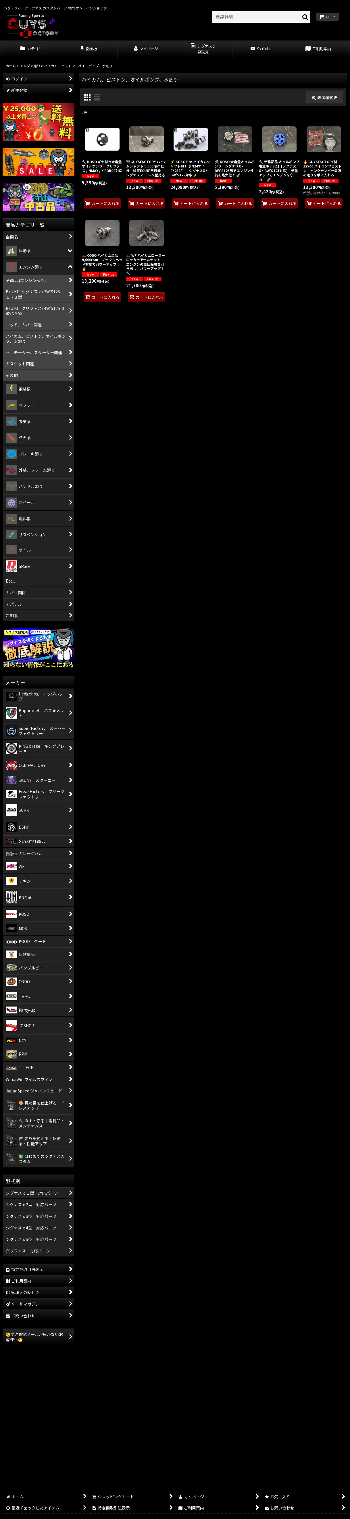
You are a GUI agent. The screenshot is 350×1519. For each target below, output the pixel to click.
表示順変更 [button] (324, 97)
